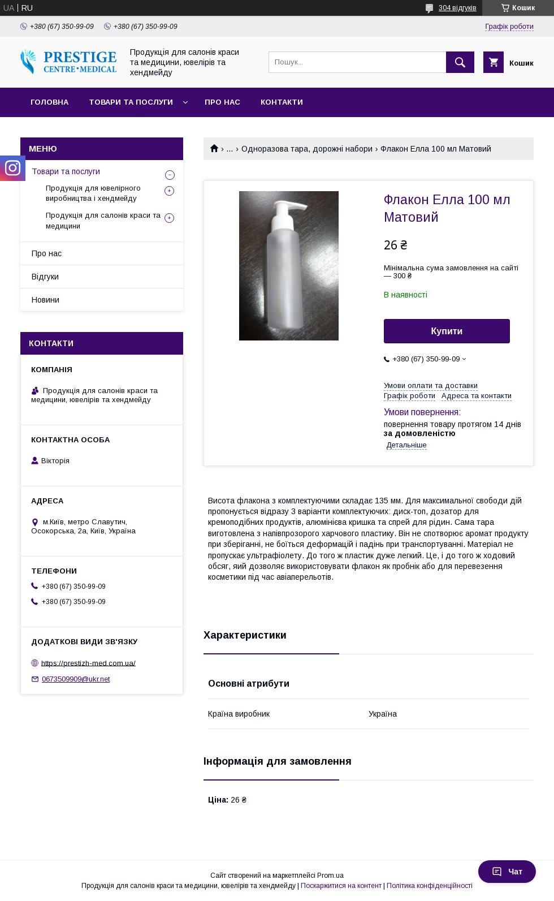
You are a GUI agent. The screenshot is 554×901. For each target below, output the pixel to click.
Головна (49, 102)
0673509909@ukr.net (76, 679)
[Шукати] (460, 62)
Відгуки (45, 276)
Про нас (222, 102)
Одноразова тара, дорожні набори (307, 148)
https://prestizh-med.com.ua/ (88, 662)
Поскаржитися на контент (341, 886)
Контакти (282, 102)
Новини (45, 299)
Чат (507, 871)
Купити (447, 331)
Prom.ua (330, 876)
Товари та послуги (131, 102)
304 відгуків (458, 8)
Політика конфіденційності (430, 886)
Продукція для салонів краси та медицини (103, 220)
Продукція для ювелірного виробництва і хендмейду (93, 193)
